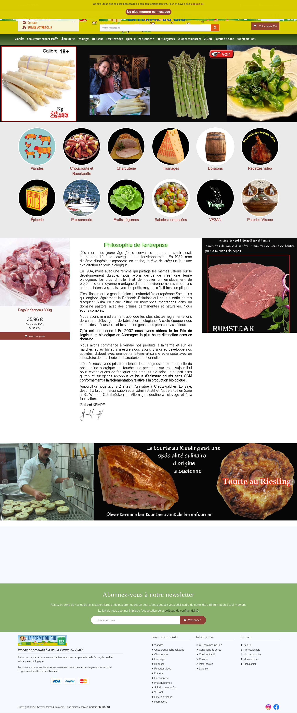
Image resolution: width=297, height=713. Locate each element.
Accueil (248, 645)
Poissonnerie (146, 39)
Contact (32, 22)
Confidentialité (207, 654)
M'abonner (194, 620)
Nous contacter (252, 654)
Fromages (83, 39)
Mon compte (251, 659)
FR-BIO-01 (104, 707)
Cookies (203, 659)
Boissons (97, 39)
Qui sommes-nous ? (210, 645)
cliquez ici (197, 3)
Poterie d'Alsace (224, 39)
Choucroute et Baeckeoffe (42, 39)
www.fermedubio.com (51, 707)
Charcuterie (68, 39)
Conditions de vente (210, 650)
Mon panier (250, 664)
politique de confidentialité (181, 611)
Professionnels (252, 650)
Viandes (19, 39)
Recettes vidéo (114, 39)
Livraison (204, 668)
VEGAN (208, 39)
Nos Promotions (246, 39)
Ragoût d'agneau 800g (35, 310)
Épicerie (131, 39)
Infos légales (206, 664)
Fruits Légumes (166, 39)
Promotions (160, 702)
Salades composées (189, 39)
